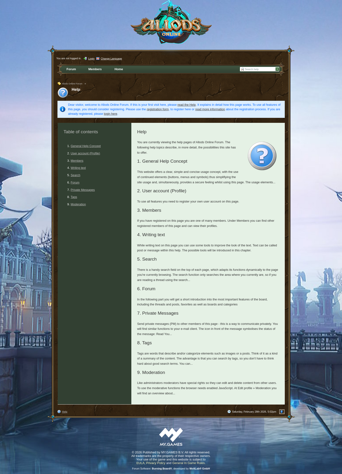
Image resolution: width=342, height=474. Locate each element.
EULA (140, 463)
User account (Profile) (85, 153)
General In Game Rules (188, 463)
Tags (74, 197)
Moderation (78, 204)
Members (77, 160)
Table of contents (81, 131)
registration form (158, 109)
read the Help (186, 104)
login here (110, 113)
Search (76, 175)
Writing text (78, 168)
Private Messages (83, 190)
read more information (210, 109)
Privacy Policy (156, 463)
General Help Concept (86, 146)
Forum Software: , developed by (171, 468)
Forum (75, 182)
